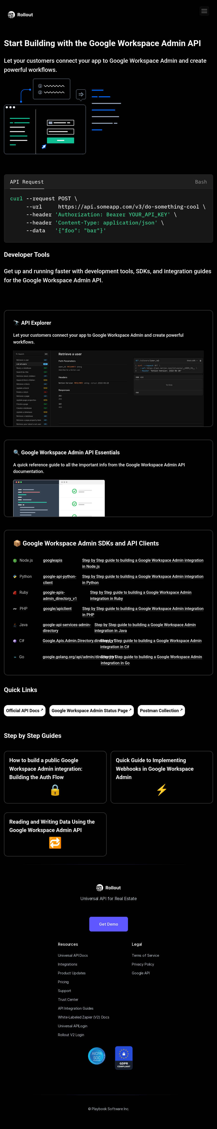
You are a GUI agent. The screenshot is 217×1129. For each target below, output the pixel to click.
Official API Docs (22, 710)
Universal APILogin (72, 1026)
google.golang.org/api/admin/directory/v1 (80, 657)
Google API (141, 973)
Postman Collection (159, 710)
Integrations (67, 964)
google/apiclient (57, 608)
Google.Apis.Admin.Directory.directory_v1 (79, 640)
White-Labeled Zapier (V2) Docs (83, 1017)
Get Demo (108, 924)
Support (64, 991)
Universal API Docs (73, 955)
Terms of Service (145, 955)
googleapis (52, 560)
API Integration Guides (75, 1008)
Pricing (63, 982)
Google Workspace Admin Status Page (90, 710)
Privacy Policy (143, 964)
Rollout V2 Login (71, 1035)
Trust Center (68, 999)
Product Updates (72, 973)
